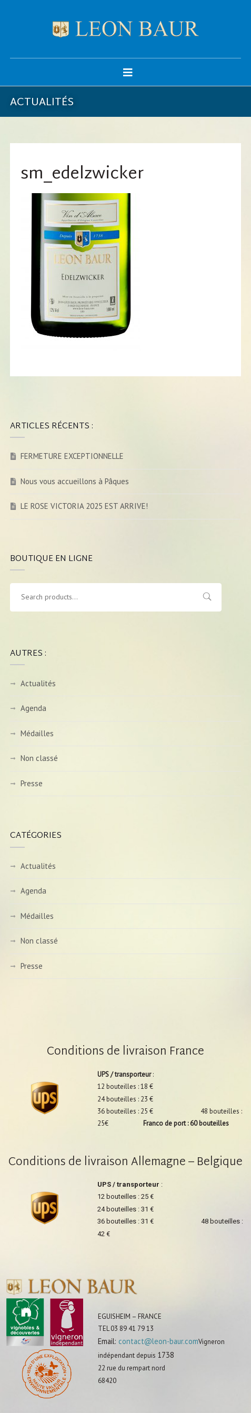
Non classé (39, 758)
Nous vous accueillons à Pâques (75, 481)
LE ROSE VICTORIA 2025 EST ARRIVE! (84, 506)
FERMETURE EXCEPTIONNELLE (72, 456)
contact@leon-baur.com (158, 1341)
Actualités (38, 683)
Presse (32, 783)
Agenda (33, 708)
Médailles (37, 733)
